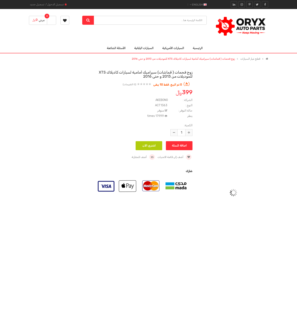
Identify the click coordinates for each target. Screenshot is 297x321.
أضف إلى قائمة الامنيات (174, 157)
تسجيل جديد (37, 4)
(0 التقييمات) (129, 84)
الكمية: (188, 125)
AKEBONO (161, 100)
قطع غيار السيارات (250, 58)
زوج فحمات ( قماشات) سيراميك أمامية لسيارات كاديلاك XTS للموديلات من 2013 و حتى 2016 (183, 58)
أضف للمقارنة (143, 157)
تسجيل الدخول (55, 4)
